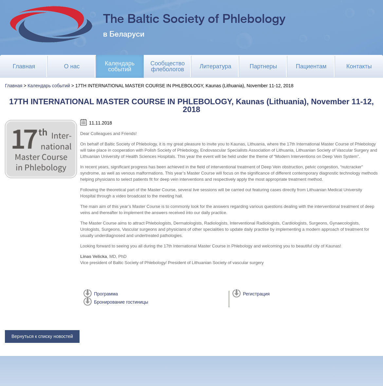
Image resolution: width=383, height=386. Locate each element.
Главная (24, 66)
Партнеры (263, 66)
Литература (215, 66)
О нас (72, 66)
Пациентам (311, 66)
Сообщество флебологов (168, 66)
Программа (106, 293)
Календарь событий (120, 66)
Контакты (359, 66)
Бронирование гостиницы (121, 302)
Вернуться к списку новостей (42, 336)
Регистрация (256, 293)
